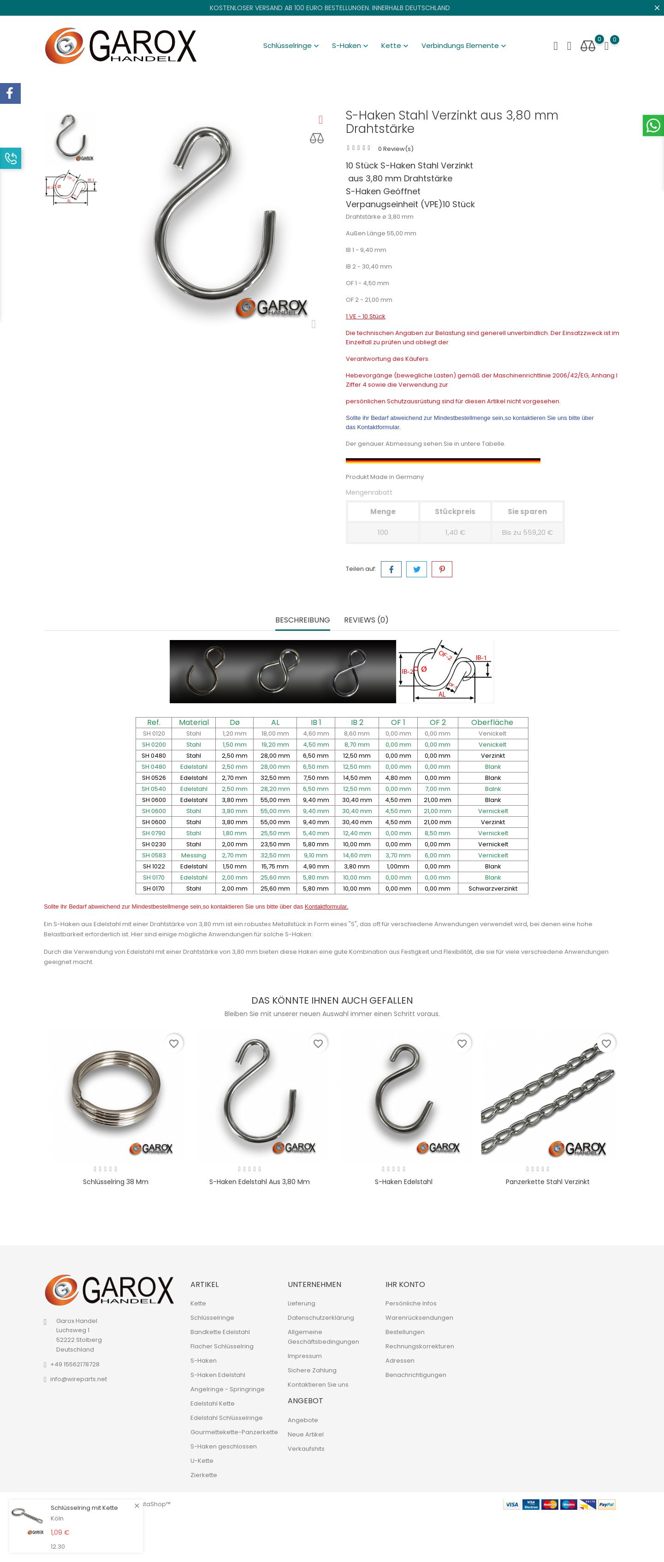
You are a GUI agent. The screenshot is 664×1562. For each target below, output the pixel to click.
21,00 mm (437, 811)
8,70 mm (357, 744)
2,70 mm (234, 855)
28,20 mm (275, 788)
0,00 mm (398, 733)
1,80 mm (235, 833)
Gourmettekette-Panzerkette (234, 1432)
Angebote (303, 1420)
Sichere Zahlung (312, 1370)
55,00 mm (275, 811)
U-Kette (201, 1460)
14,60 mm (357, 855)
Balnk (493, 788)
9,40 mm (316, 811)
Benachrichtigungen (415, 1374)
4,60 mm (316, 733)
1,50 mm (235, 744)
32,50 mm (275, 855)
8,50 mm (438, 833)
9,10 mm (316, 855)
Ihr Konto (405, 1284)
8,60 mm (357, 733)
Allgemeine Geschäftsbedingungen (323, 1337)
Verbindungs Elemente (464, 45)
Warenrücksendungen (419, 1317)
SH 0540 (154, 788)
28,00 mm (275, 766)
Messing (193, 855)
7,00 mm (438, 788)
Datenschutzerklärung (321, 1317)
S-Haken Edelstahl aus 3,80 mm (259, 1181)
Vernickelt (493, 811)
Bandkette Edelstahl (220, 1332)
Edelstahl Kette (212, 1403)
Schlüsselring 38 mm (115, 1181)
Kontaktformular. (379, 427)
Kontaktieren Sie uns (318, 1384)
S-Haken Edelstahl (404, 1181)
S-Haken (351, 45)
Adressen (400, 1360)
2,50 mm (235, 766)
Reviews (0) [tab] (366, 620)
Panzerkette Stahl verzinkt (548, 1181)
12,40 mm (357, 833)
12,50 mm (357, 766)
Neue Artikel (306, 1434)
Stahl (193, 733)
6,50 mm (316, 766)
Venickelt (493, 733)
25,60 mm (275, 877)
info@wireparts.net (78, 1379)
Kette (395, 45)
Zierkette (203, 1475)
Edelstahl (194, 766)
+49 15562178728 (75, 1364)
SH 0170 (154, 877)
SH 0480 (154, 766)
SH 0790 (154, 833)
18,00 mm (275, 733)
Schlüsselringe (292, 45)
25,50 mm (275, 833)
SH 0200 (154, 744)
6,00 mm (438, 855)
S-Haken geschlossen (223, 1446)
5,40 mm (316, 833)
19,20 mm (275, 744)
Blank (493, 766)
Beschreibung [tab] (302, 620)
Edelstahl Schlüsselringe (226, 1417)
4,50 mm (316, 744)
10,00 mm (357, 877)
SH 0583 (154, 855)
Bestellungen (405, 1332)
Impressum (305, 1356)
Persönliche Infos (411, 1303)
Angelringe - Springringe (227, 1389)
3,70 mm (398, 855)
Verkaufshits (306, 1448)
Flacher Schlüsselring (222, 1346)
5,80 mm (316, 877)
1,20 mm (235, 733)
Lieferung (301, 1303)
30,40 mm (357, 811)
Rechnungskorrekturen (419, 1346)
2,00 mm (235, 877)
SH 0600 (154, 811)
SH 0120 (154, 733)
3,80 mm (235, 811)
